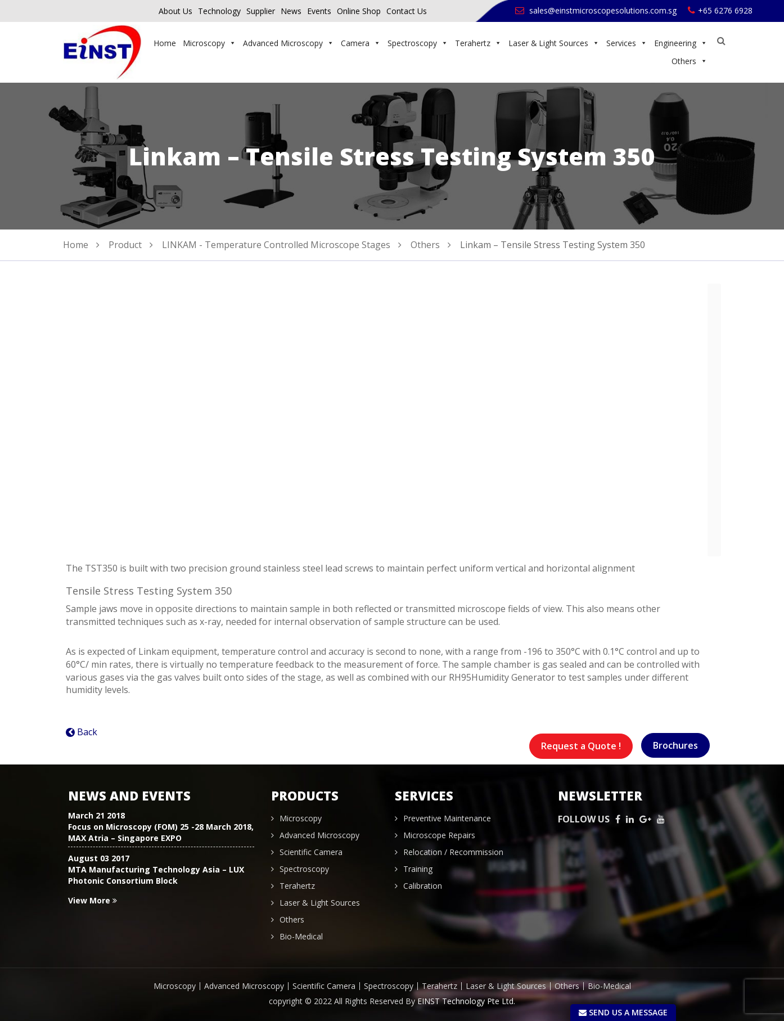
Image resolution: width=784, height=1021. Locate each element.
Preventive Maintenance (447, 818)
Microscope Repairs (439, 835)
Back (87, 732)
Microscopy (209, 43)
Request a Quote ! (581, 746)
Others (690, 61)
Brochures (675, 745)
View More (92, 900)
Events (319, 11)
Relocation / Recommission (453, 852)
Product (125, 245)
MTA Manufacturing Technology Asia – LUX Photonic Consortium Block (156, 875)
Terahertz (478, 43)
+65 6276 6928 (720, 10)
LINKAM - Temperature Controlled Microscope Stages (276, 245)
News (291, 11)
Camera (361, 43)
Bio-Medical (301, 936)
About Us (175, 11)
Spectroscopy (418, 43)
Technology (219, 11)
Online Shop (359, 11)
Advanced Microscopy (288, 43)
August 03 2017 (98, 858)
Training (417, 868)
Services (626, 43)
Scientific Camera (311, 852)
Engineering (681, 43)
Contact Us (406, 11)
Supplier (260, 11)
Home (165, 43)
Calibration (422, 885)
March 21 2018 (96, 815)
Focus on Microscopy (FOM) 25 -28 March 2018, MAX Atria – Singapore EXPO (161, 832)
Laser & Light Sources (554, 43)
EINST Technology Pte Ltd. (466, 1001)
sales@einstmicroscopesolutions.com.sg (596, 10)
